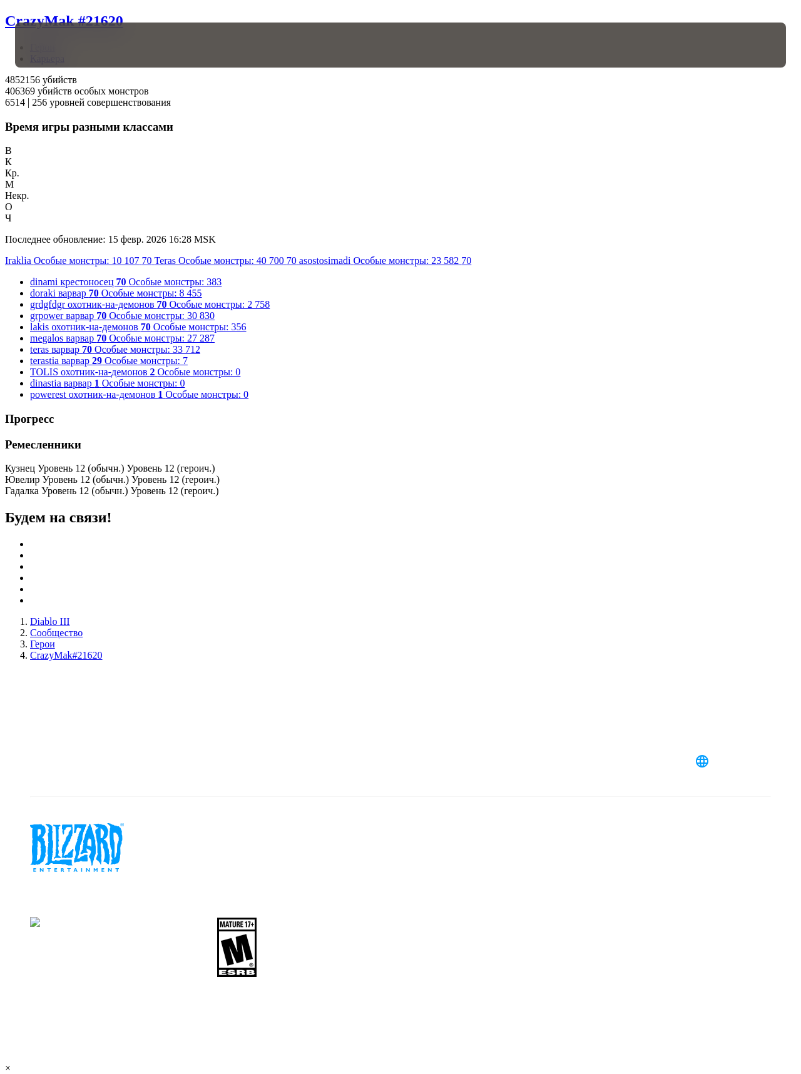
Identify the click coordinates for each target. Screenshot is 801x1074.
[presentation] (54, 45)
